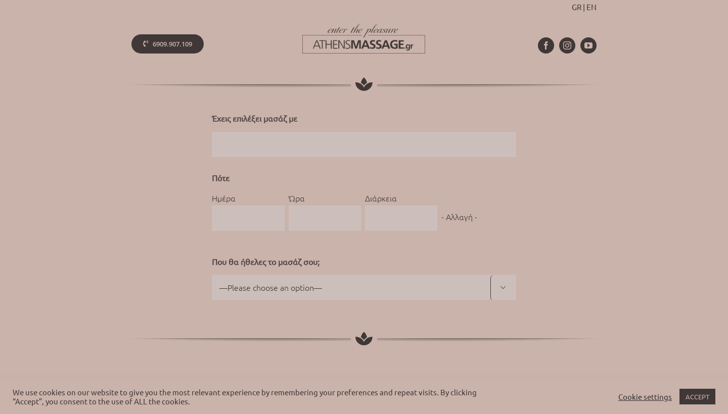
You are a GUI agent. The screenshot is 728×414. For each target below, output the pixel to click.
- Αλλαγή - (459, 216)
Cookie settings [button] (645, 396)
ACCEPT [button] (697, 396)
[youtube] (588, 45)
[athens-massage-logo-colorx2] (363, 27)
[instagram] (567, 45)
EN (591, 7)
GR (576, 7)
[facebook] (546, 45)
